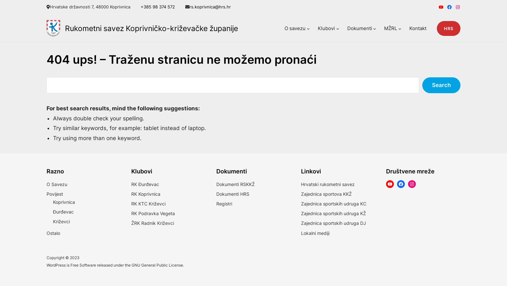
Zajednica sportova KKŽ (326, 194)
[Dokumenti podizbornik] (374, 28)
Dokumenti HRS (232, 194)
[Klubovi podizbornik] (337, 28)
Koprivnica (64, 202)
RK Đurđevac (145, 184)
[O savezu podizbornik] (308, 28)
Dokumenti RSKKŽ (235, 184)
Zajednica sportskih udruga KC (333, 203)
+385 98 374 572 (158, 6)
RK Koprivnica (145, 194)
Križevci (61, 221)
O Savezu (57, 184)
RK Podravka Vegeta (153, 213)
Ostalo (53, 233)
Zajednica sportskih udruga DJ (333, 223)
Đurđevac (63, 211)
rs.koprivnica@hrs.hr (210, 6)
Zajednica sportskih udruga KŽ (333, 213)
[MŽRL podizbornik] (399, 28)
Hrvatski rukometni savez (328, 184)
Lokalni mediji (315, 233)
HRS (448, 28)
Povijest (55, 194)
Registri (224, 203)
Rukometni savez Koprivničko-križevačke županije (151, 28)
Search (441, 85)
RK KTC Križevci (148, 203)
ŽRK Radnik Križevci (152, 223)
